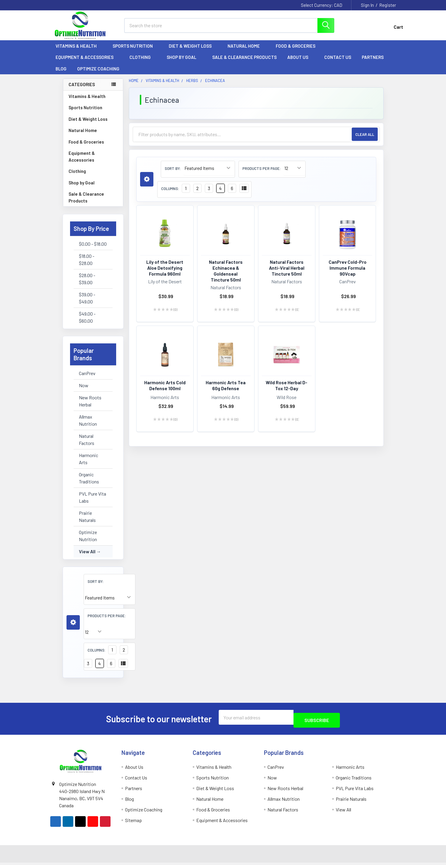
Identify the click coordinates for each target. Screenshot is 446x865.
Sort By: (95, 586)
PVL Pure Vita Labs (92, 502)
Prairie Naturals (87, 521)
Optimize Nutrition (88, 541)
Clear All (364, 139)
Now (83, 390)
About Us (300, 62)
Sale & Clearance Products (244, 62)
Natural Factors (86, 444)
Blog (61, 74)
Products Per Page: (106, 621)
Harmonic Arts (88, 464)
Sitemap (133, 822)
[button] (73, 627)
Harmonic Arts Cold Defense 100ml (165, 390)
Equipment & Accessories (87, 62)
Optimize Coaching (98, 74)
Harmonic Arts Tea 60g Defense (226, 390)
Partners (375, 62)
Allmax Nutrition (88, 425)
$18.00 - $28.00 (86, 264)
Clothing (142, 62)
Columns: (96, 655)
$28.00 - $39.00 (87, 284)
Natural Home (246, 51)
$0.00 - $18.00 (93, 249)
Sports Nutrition (135, 51)
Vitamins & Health (79, 51)
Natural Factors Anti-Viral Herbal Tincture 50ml (286, 273)
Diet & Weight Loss (193, 51)
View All (87, 556)
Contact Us (337, 62)
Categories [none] (82, 89)
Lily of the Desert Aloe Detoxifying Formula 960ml (164, 273)
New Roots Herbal (90, 406)
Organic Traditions (89, 483)
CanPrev (87, 378)
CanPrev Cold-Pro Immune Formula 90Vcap (347, 273)
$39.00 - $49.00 (87, 303)
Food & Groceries (298, 51)
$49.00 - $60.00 (87, 322)
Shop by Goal (184, 62)
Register (387, 5)
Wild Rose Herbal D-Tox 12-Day (286, 390)
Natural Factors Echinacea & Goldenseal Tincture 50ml (226, 276)
